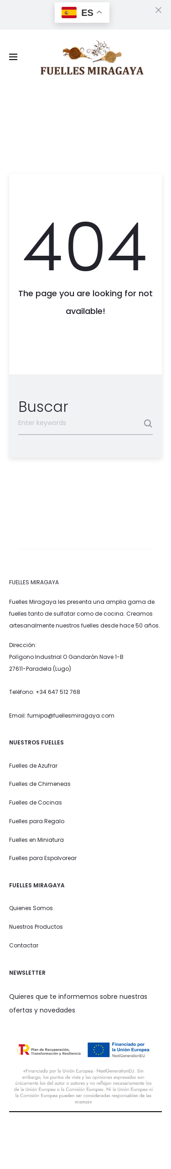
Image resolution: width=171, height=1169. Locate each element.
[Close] (158, 10)
